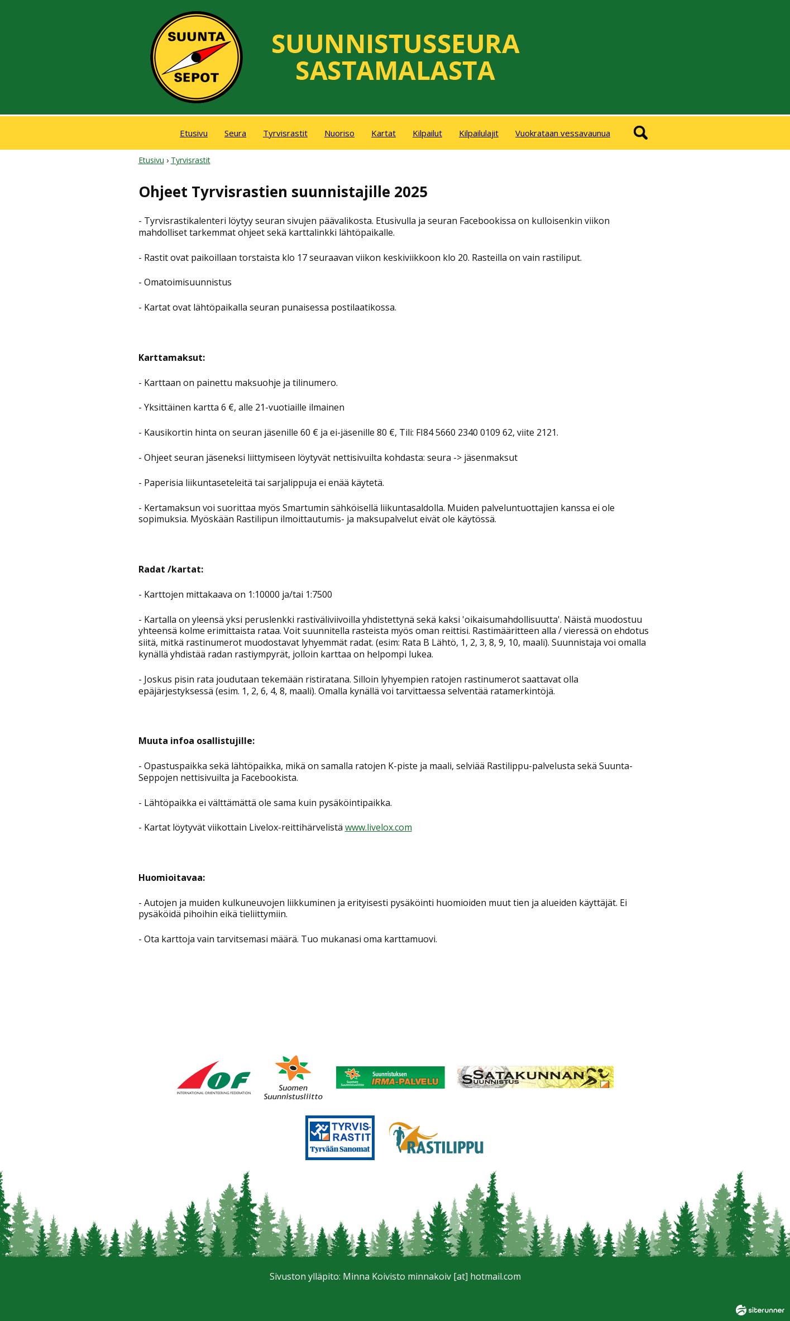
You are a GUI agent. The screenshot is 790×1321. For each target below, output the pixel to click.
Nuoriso (339, 133)
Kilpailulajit (479, 133)
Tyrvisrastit (285, 133)
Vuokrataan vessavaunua (562, 133)
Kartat (383, 133)
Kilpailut (427, 133)
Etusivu (194, 133)
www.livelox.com (378, 827)
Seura (235, 133)
